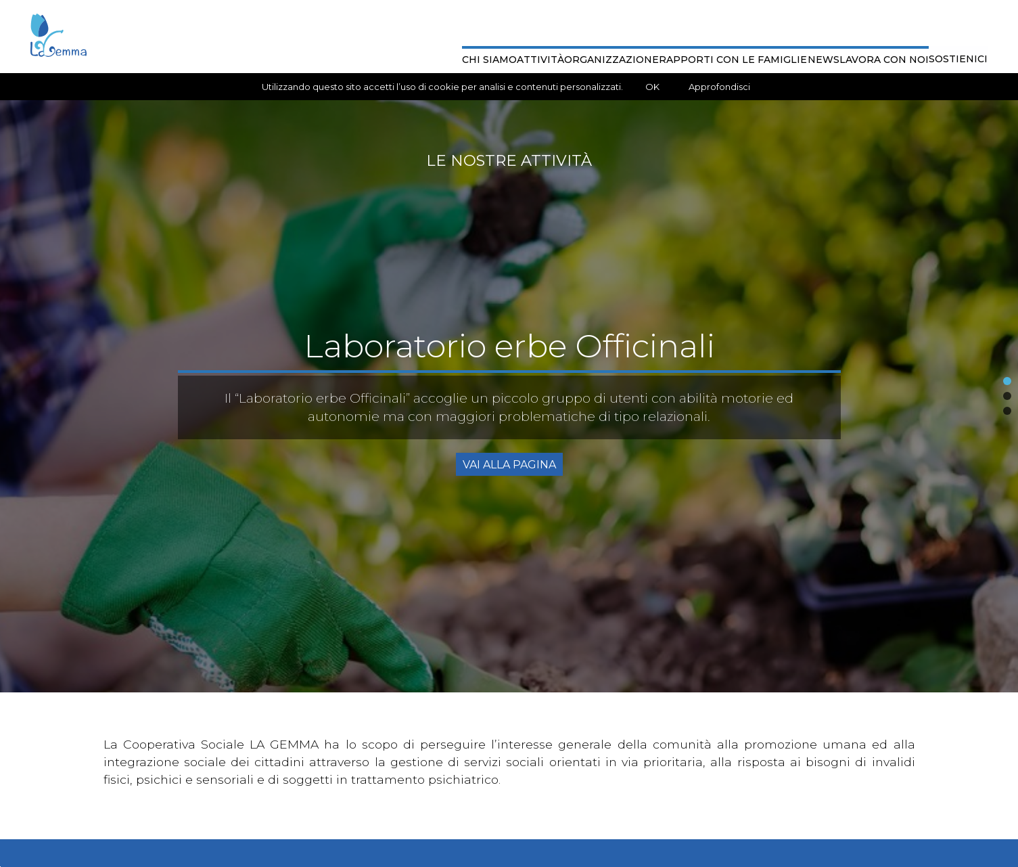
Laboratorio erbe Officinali (509, 345)
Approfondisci (719, 86)
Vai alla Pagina (509, 464)
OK (652, 86)
